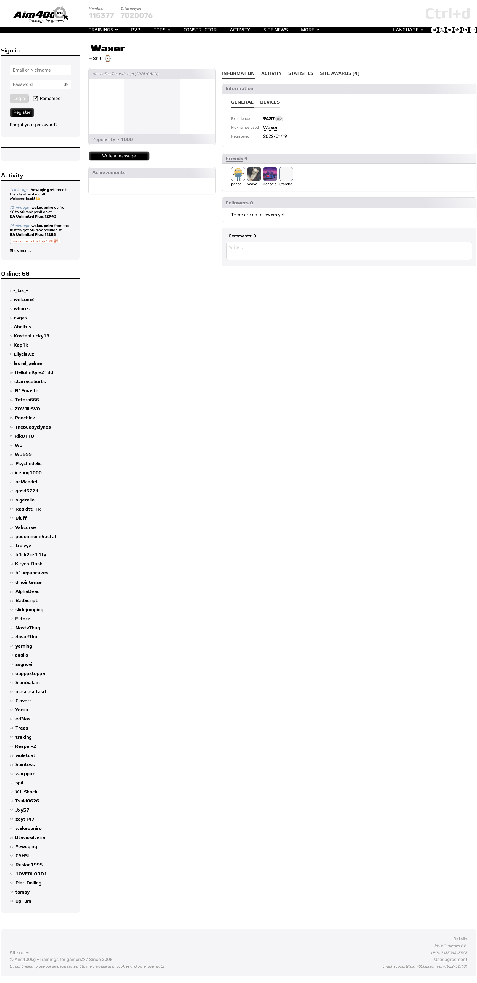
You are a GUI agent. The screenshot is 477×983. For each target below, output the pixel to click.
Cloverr (23, 701)
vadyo (252, 184)
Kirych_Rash (29, 564)
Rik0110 (24, 436)
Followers (237, 203)
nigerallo (25, 500)
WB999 (23, 454)
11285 (50, 234)
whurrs (22, 308)
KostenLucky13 (31, 336)
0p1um (23, 901)
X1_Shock (26, 792)
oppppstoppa (30, 673)
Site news (275, 30)
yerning (23, 646)
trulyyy (23, 545)
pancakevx (238, 184)
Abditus (22, 327)
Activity (240, 30)
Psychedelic (28, 463)
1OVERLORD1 (31, 874)
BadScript (26, 600)
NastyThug (27, 628)
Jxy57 (22, 810)
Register (22, 112)
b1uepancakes (31, 573)
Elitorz (22, 619)
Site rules (19, 952)
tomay (22, 892)
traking (23, 737)
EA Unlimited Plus (26, 216)
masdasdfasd (30, 691)
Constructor (200, 30)
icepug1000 (28, 472)
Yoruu (21, 710)
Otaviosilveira (30, 837)
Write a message (119, 155)
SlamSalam (27, 682)
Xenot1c (269, 184)
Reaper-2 (25, 746)
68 (32, 230)
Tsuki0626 (27, 801)
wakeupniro (42, 207)
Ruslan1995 (29, 865)
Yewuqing (40, 190)
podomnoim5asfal (35, 536)
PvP (135, 30)
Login (19, 98)
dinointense (28, 582)
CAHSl (22, 855)
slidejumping (29, 609)
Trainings (101, 30)
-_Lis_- (20, 290)
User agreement (450, 959)
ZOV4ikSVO (27, 409)
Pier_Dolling (28, 883)
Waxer (108, 48)
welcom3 (24, 299)
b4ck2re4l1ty (30, 554)
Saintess (25, 764)
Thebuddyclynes (33, 427)
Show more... (20, 251)
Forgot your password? (34, 124)
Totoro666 (27, 400)
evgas (20, 318)
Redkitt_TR (28, 509)
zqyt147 (25, 819)
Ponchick (25, 418)
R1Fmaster (27, 390)
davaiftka (26, 637)
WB (19, 445)
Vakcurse (25, 527)
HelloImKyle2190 (34, 372)
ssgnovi (23, 664)
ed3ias (22, 719)
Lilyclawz (24, 354)
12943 (50, 216)
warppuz (25, 773)
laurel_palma (28, 363)
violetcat (25, 755)
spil (19, 783)
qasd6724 (26, 491)
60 (22, 212)
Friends (234, 158)
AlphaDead (27, 591)
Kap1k (21, 345)
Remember (47, 98)
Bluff (21, 518)
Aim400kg (25, 959)
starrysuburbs (30, 381)
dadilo (21, 655)
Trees (21, 728)
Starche (285, 184)
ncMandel (26, 482)
